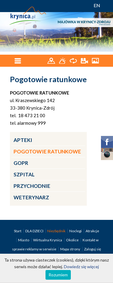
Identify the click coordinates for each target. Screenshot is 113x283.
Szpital (24, 174)
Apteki (23, 140)
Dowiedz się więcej (81, 266)
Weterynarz (31, 197)
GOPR (21, 163)
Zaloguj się (92, 249)
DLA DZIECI (34, 231)
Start (18, 231)
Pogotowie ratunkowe (47, 151)
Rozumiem (58, 274)
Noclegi (75, 231)
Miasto (24, 240)
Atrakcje (92, 231)
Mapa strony (70, 249)
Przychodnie (32, 186)
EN (97, 5)
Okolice (72, 240)
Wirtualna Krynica (48, 240)
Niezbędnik (56, 231)
